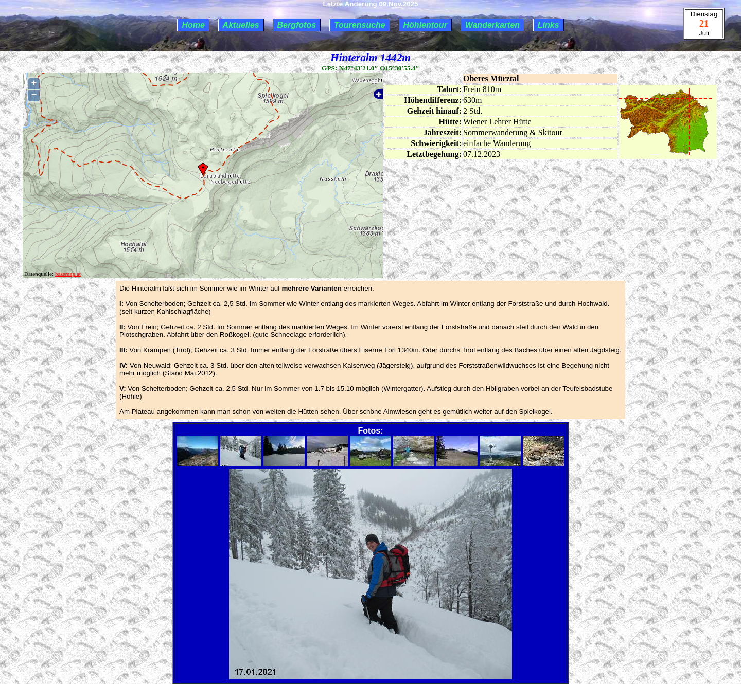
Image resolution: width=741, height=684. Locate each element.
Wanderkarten (492, 25)
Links (548, 25)
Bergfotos (296, 25)
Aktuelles (241, 25)
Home (193, 25)
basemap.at (68, 274)
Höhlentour (425, 25)
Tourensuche (359, 25)
